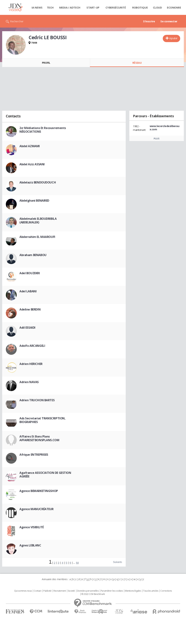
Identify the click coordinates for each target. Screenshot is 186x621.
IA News (37, 7)
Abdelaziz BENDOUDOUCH (37, 182)
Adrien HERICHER (31, 364)
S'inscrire (149, 21)
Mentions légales (133, 591)
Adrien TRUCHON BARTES (36, 400)
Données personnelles (88, 591)
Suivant (117, 562)
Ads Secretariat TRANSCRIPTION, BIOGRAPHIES (42, 420)
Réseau (136, 62)
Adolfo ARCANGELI (32, 346)
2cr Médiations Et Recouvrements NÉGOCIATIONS (42, 130)
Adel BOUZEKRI (29, 273)
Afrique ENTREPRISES (33, 455)
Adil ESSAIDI (27, 328)
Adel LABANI (28, 291)
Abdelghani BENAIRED (34, 201)
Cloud (157, 7)
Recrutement (60, 591)
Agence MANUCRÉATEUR (36, 509)
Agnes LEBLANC (30, 545)
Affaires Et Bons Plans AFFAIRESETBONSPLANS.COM (39, 438)
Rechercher (17, 21)
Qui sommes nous (23, 591)
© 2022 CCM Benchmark (93, 594)
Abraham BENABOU (32, 255)
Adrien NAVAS (29, 382)
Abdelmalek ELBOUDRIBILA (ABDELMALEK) (37, 220)
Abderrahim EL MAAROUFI (37, 237)
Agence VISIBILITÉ (31, 527)
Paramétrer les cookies (112, 591)
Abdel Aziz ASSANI (32, 164)
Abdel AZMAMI (29, 146)
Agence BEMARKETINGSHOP (38, 491)
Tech (50, 7)
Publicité (47, 591)
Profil (46, 62)
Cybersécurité (116, 7)
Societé (71, 591)
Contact (37, 591)
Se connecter (168, 21)
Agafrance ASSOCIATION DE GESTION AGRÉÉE (45, 474)
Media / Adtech (69, 7)
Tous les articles (150, 591)
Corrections (166, 591)
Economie (174, 7)
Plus (156, 138)
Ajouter (173, 38)
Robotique (140, 7)
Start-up (92, 7)
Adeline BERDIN (30, 309)
